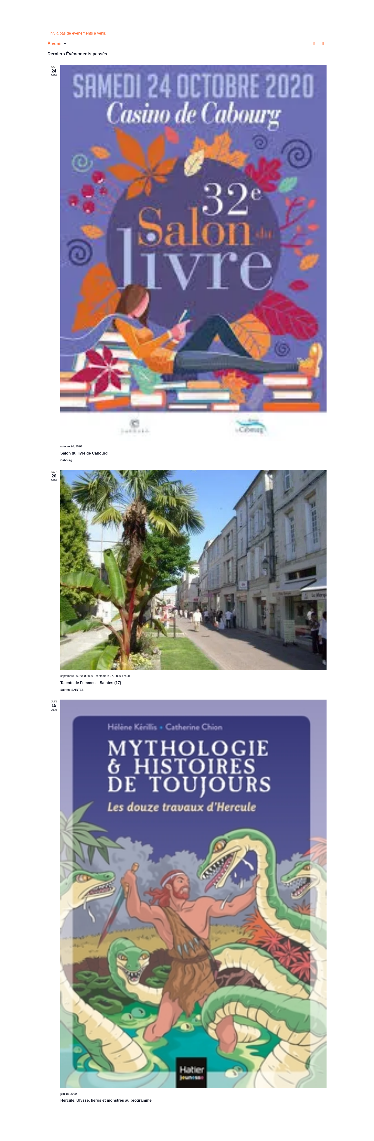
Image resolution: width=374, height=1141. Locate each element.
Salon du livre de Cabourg (84, 453)
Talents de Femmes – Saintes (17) (90, 683)
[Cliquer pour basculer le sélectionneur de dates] (56, 44)
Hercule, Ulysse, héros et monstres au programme (105, 1100)
